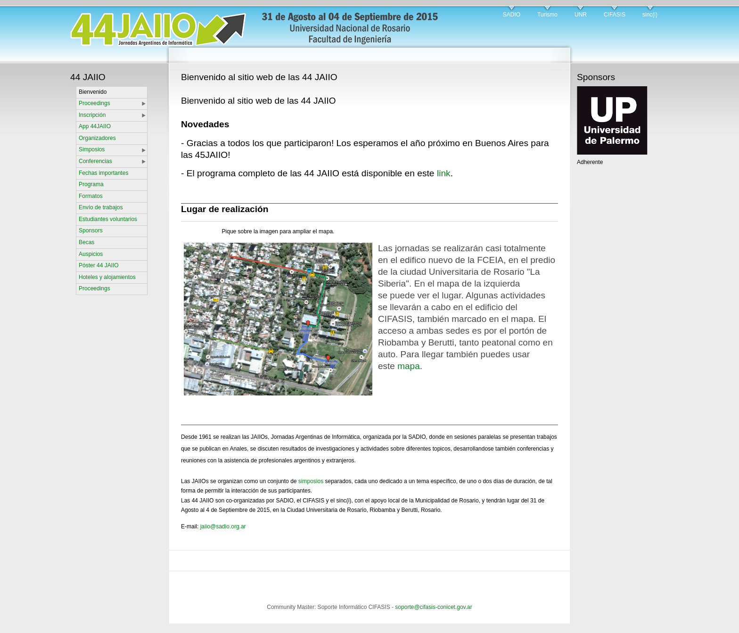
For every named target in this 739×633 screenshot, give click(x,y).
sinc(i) (649, 14)
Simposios (92, 149)
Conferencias (95, 161)
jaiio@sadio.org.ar (223, 526)
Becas (86, 242)
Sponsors (91, 230)
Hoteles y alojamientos (107, 277)
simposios (310, 481)
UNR (581, 14)
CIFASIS (614, 14)
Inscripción (92, 115)
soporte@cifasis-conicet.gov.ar (433, 607)
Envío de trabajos (101, 207)
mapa (408, 366)
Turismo (547, 14)
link (444, 173)
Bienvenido (93, 92)
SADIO (511, 14)
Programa (91, 184)
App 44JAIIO (95, 126)
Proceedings (94, 103)
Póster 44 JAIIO (99, 265)
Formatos (91, 196)
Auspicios (91, 254)
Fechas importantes (103, 173)
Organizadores (97, 138)
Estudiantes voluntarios (108, 219)
